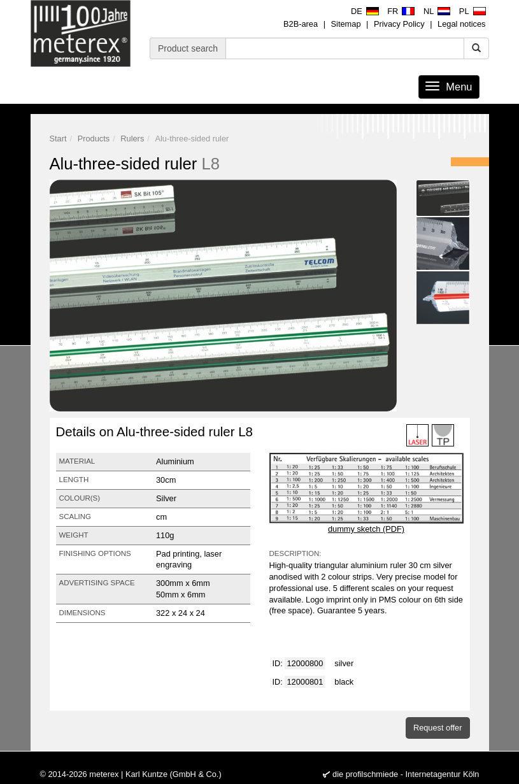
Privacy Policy (399, 24)
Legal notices (461, 24)
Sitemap (346, 24)
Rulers (132, 138)
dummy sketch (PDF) (366, 529)
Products (94, 138)
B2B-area (300, 24)
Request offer (437, 727)
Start (58, 138)
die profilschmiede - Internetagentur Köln (405, 774)
